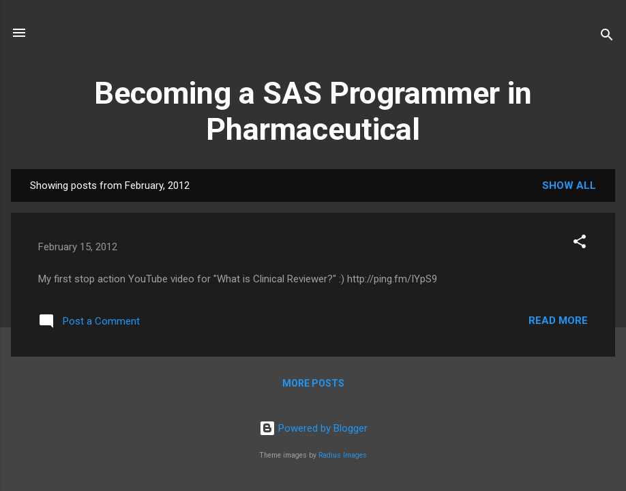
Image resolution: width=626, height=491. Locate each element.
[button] (579, 243)
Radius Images (342, 455)
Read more (558, 320)
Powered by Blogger (313, 428)
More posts (313, 383)
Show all (569, 185)
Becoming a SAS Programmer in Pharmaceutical (313, 111)
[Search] (607, 37)
